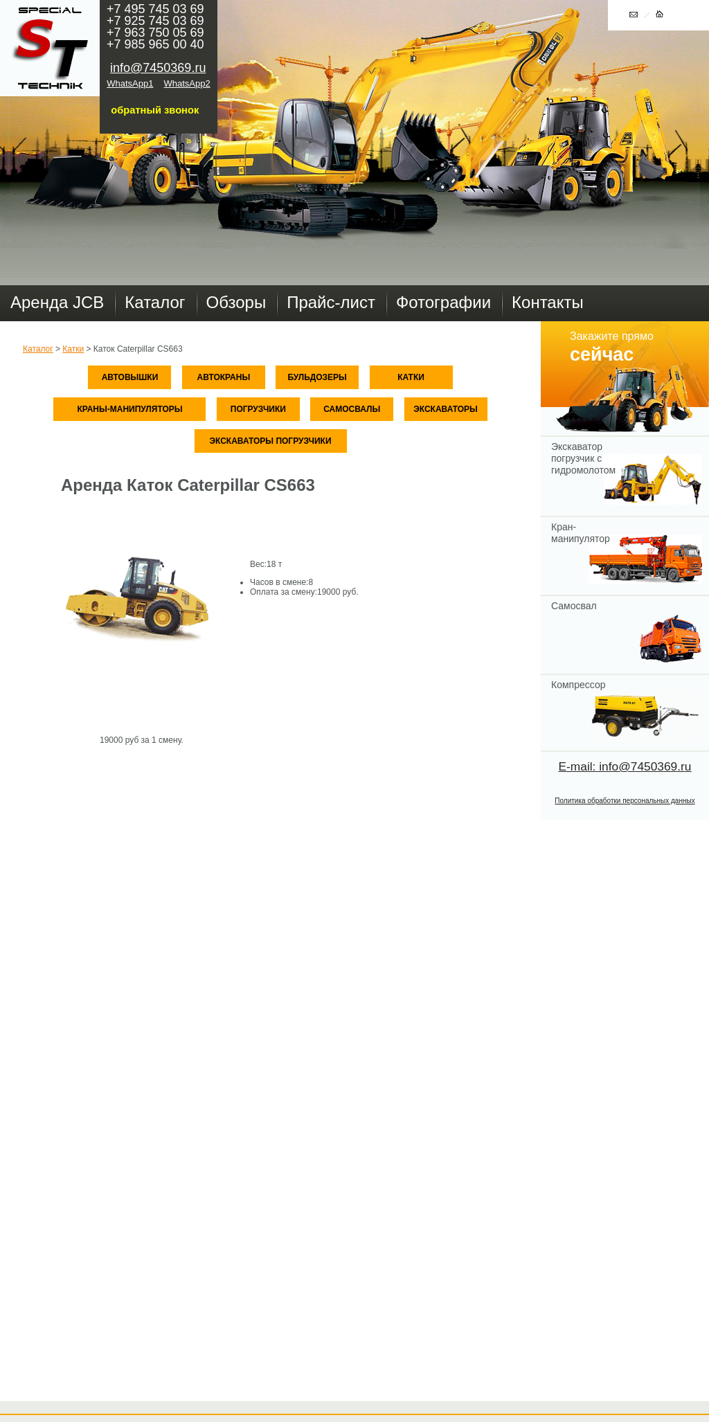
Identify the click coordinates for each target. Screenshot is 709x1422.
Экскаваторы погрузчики (270, 441)
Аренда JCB (57, 302)
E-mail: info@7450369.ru (625, 766)
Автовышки (130, 377)
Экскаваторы (445, 409)
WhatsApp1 (130, 83)
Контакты (548, 302)
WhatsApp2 (187, 83)
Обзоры (236, 302)
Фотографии (443, 302)
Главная (50, 48)
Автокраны (224, 377)
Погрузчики (258, 409)
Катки (73, 349)
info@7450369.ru (158, 68)
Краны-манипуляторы (129, 409)
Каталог (155, 302)
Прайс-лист (331, 302)
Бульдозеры (316, 377)
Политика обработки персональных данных (624, 800)
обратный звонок (155, 110)
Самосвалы (351, 409)
